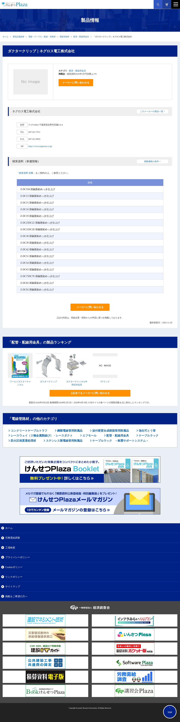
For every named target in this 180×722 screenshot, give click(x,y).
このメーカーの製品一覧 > (152, 111)
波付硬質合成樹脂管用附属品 (110, 430)
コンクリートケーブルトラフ (28, 430)
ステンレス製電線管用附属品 (63, 440)
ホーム (5, 37)
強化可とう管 (147, 430)
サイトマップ (12, 586)
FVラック (105, 381)
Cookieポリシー (13, 567)
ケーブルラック (148, 435)
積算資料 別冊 (26, 173)
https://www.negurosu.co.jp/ (40, 146)
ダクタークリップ (48, 381)
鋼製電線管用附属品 (69, 430)
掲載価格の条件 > (152, 161)
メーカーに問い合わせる (75, 82)
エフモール (89, 435)
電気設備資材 (18, 37)
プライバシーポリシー (17, 557)
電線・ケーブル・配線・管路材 (42, 37)
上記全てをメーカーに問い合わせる (90, 393)
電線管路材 (64, 37)
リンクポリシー (13, 576)
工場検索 (10, 547)
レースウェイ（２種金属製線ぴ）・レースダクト (41, 435)
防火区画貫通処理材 (23, 440)
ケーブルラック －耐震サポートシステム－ (120, 440)
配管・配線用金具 (81, 37)
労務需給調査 (12, 537)
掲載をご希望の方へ (16, 596)
